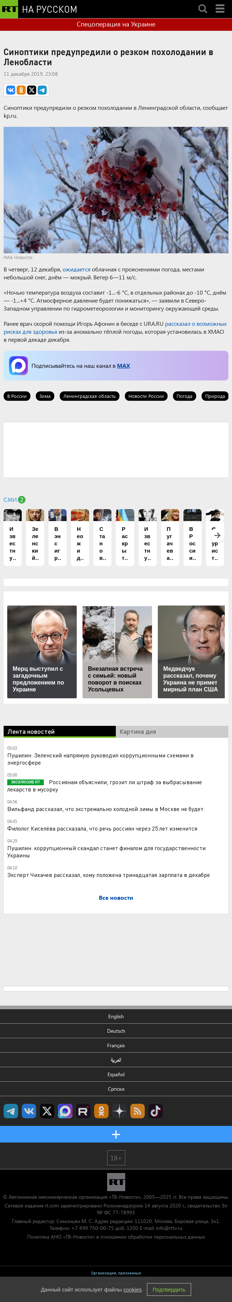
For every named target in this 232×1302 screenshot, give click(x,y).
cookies (132, 1289)
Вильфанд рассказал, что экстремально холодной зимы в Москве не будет (105, 808)
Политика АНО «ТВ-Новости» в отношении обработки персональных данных (116, 1236)
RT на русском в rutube (83, 1111)
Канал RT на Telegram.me (11, 1111)
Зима (45, 396)
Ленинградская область (89, 396)
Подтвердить (169, 1289)
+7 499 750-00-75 (92, 1227)
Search (203, 2)
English (116, 1016)
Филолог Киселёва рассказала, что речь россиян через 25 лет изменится (102, 828)
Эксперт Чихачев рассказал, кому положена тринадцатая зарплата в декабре (108, 874)
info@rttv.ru (169, 1227)
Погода (185, 396)
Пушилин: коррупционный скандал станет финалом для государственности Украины (106, 851)
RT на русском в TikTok (155, 1111)
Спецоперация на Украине (116, 24)
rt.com (52, 1205)
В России (17, 396)
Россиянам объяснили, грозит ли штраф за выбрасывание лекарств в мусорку (104, 785)
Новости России (146, 396)
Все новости (116, 897)
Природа (215, 396)
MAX (123, 365)
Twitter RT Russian (47, 1111)
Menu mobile (221, 2)
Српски (116, 1088)
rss (137, 1111)
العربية (116, 1059)
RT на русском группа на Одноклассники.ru (101, 1111)
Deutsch (116, 1030)
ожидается (76, 269)
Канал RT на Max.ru (65, 1111)
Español (116, 1074)
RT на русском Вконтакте (29, 1111)
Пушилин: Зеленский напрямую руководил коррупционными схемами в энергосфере (100, 758)
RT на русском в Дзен (119, 1111)
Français (116, 1045)
